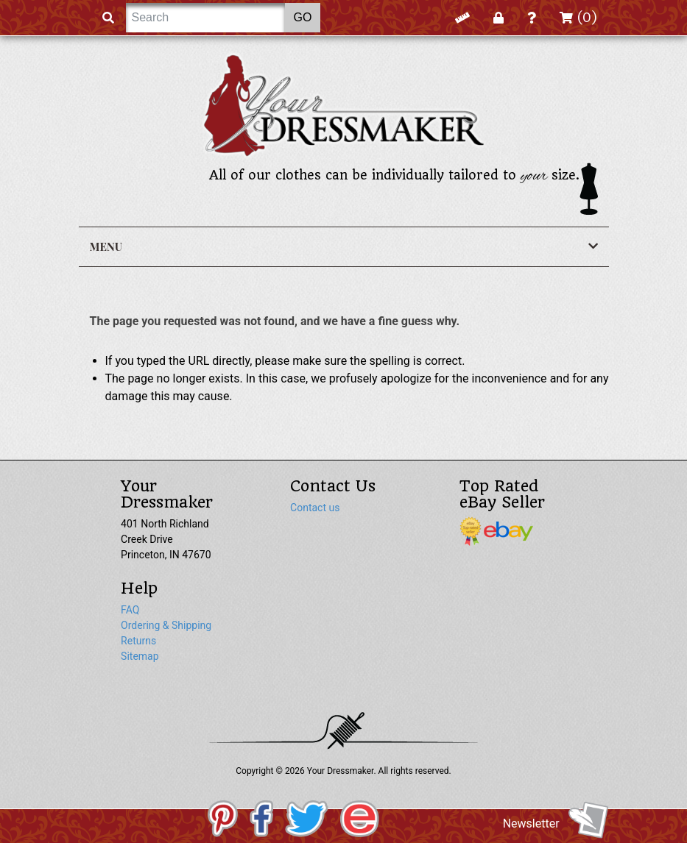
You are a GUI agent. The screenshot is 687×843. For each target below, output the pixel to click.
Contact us (314, 507)
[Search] (205, 17)
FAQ (130, 610)
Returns (138, 641)
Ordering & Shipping (166, 625)
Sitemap (139, 656)
